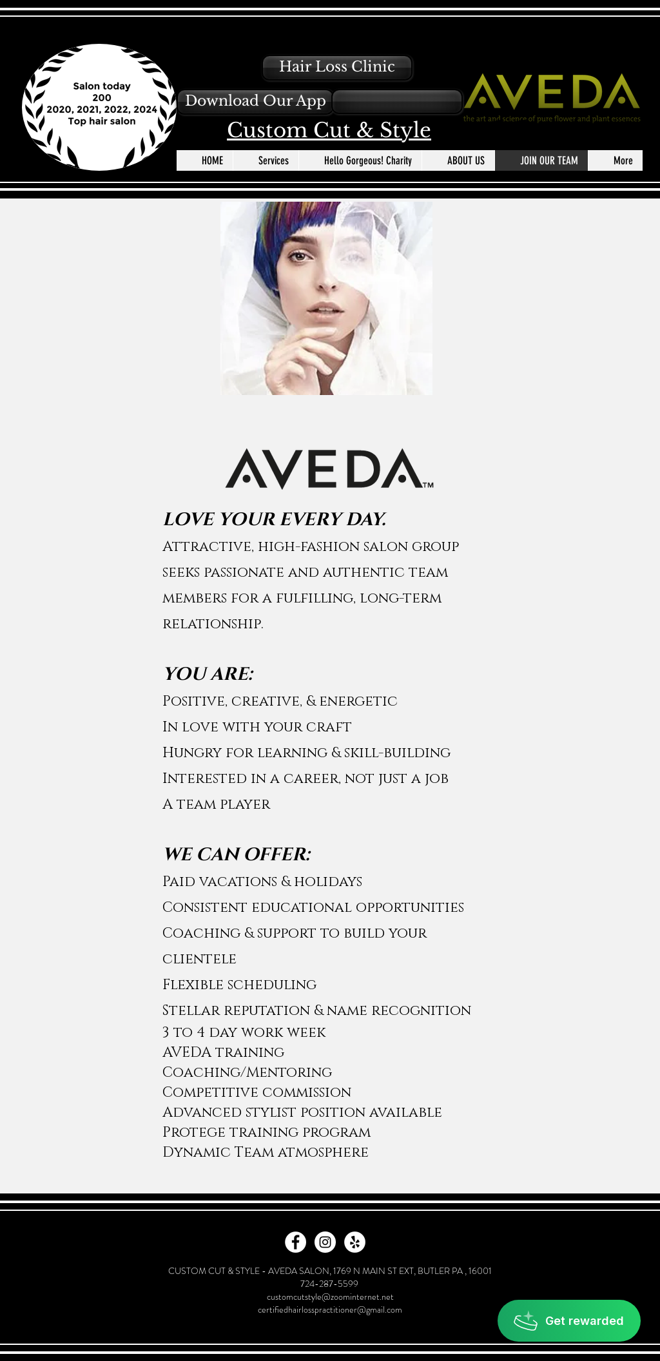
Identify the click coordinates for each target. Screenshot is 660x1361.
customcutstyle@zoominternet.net (330, 1296)
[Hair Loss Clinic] (337, 68)
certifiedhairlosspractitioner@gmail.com (330, 1309)
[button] (255, 102)
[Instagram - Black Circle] (522, 128)
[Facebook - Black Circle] (499, 128)
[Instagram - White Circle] (325, 1242)
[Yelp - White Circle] (354, 1242)
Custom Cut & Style (329, 130)
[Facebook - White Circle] (295, 1242)
